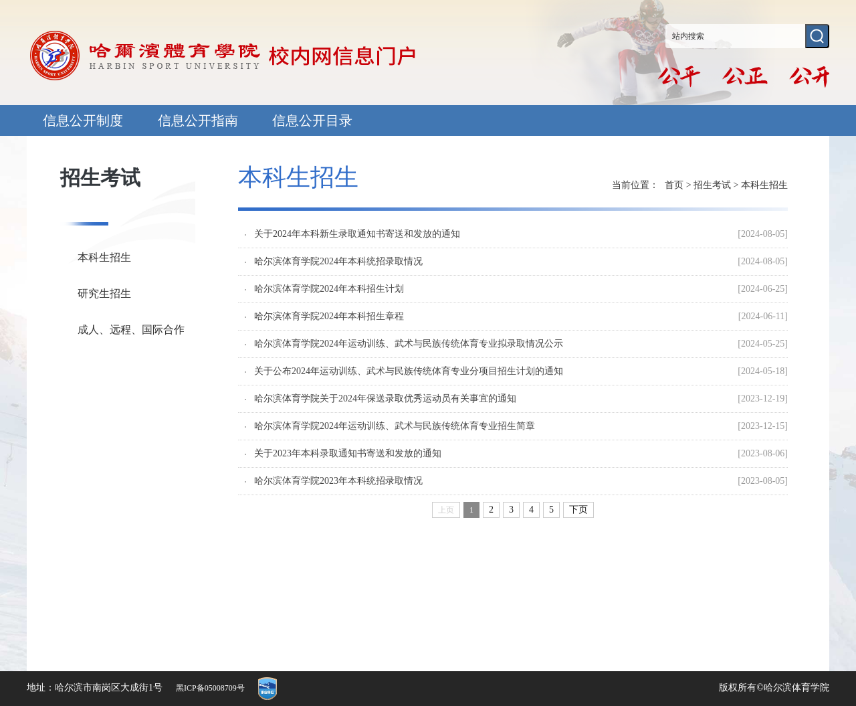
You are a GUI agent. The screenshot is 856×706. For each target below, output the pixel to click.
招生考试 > (717, 185)
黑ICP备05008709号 (210, 688)
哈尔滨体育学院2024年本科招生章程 (329, 316)
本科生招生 (104, 257)
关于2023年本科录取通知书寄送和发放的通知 (347, 453)
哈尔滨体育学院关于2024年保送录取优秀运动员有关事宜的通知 (385, 398)
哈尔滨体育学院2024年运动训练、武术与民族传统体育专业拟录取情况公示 (408, 344)
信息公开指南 (198, 120)
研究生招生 (104, 293)
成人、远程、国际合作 (131, 329)
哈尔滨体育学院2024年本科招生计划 (329, 289)
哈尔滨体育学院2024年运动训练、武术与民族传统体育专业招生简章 (394, 426)
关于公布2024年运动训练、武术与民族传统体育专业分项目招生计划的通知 (408, 371)
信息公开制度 (83, 120)
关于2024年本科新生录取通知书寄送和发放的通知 (357, 234)
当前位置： (635, 185)
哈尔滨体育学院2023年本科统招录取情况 (338, 481)
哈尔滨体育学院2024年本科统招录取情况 (338, 261)
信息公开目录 (312, 120)
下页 (578, 510)
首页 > (679, 185)
